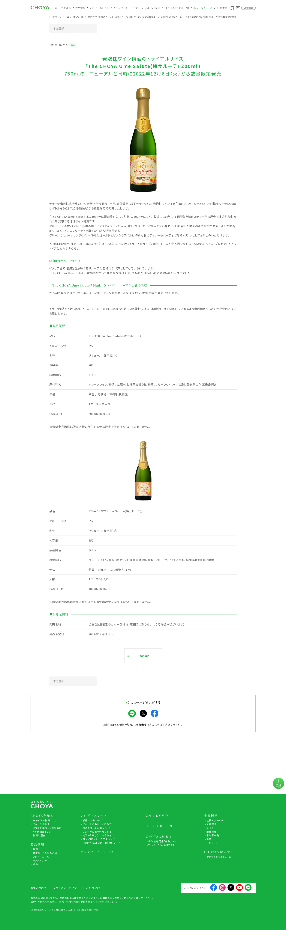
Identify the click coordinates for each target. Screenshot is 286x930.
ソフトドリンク (41, 860)
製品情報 (80, 8)
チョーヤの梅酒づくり (45, 820)
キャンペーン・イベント (126, 8)
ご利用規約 (93, 888)
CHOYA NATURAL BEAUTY (99, 842)
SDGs (209, 827)
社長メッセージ (215, 820)
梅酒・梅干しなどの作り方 (97, 835)
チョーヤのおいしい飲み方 (97, 824)
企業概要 (211, 831)
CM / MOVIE (157, 815)
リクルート (212, 842)
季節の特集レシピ (93, 820)
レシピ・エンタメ (99, 8)
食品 (35, 864)
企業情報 (222, 8)
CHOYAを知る (63, 8)
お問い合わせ (238, 7)
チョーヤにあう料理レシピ (97, 831)
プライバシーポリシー (66, 888)
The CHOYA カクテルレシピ (99, 839)
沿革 (209, 839)
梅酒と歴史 (39, 835)
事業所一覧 (212, 835)
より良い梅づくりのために (47, 827)
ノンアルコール (41, 856)
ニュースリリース (203, 8)
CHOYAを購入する (219, 852)
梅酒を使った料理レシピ (96, 827)
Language (248, 8)
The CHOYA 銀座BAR (176, 8)
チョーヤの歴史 (41, 824)
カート (233, 8)
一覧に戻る (143, 656)
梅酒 (35, 849)
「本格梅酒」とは (42, 831)
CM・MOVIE (152, 8)
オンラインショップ (216, 856)
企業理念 (211, 824)
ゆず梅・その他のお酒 (45, 852)
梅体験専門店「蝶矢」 (160, 841)
